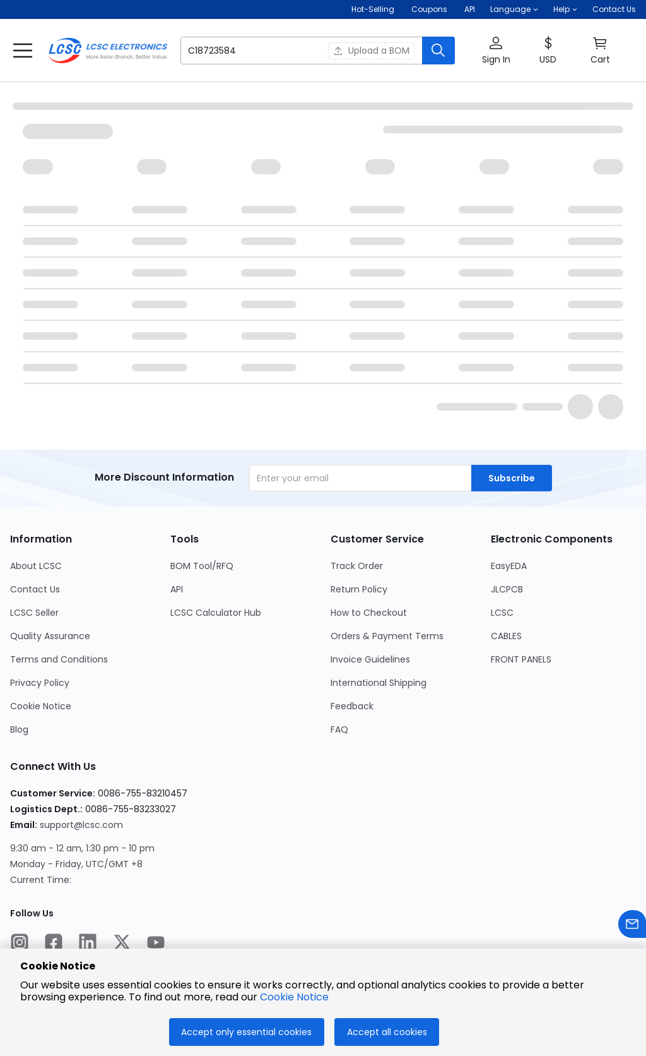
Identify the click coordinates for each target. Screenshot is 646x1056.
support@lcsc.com (81, 825)
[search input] (246, 50)
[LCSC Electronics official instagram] (19, 944)
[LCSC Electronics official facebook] (53, 944)
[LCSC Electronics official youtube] (155, 944)
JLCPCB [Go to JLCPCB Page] (507, 589)
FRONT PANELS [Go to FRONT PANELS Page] (521, 659)
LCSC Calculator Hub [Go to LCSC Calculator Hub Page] (215, 612)
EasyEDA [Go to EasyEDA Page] (509, 566)
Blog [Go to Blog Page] (19, 729)
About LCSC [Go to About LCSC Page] (36, 566)
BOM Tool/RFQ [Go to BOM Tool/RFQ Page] (201, 566)
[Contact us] (632, 926)
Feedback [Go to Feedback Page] (352, 706)
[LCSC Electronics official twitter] (121, 944)
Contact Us (614, 9)
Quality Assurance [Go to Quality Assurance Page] (50, 636)
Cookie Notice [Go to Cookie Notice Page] (40, 706)
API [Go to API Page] (176, 589)
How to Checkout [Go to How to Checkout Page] (369, 612)
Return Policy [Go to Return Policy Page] (359, 589)
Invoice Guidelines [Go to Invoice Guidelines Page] (370, 659)
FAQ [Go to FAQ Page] (339, 729)
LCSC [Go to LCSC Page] (502, 612)
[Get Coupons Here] (429, 9)
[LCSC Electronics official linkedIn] (87, 944)
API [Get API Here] (469, 9)
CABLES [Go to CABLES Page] (506, 636)
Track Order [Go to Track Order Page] (357, 566)
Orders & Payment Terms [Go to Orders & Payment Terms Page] (387, 636)
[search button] (438, 50)
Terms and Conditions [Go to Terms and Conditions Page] (59, 659)
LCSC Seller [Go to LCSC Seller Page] (34, 612)
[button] (514, 9)
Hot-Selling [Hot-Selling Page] (373, 9)
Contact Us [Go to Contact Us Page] (35, 589)
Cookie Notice (294, 997)
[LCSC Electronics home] (108, 50)
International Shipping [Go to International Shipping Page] (378, 682)
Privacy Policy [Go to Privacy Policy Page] (39, 682)
